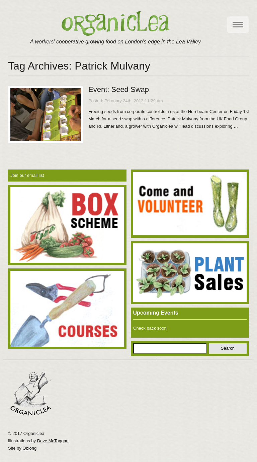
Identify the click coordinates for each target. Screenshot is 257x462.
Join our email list (27, 175)
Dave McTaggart (53, 440)
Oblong (29, 448)
